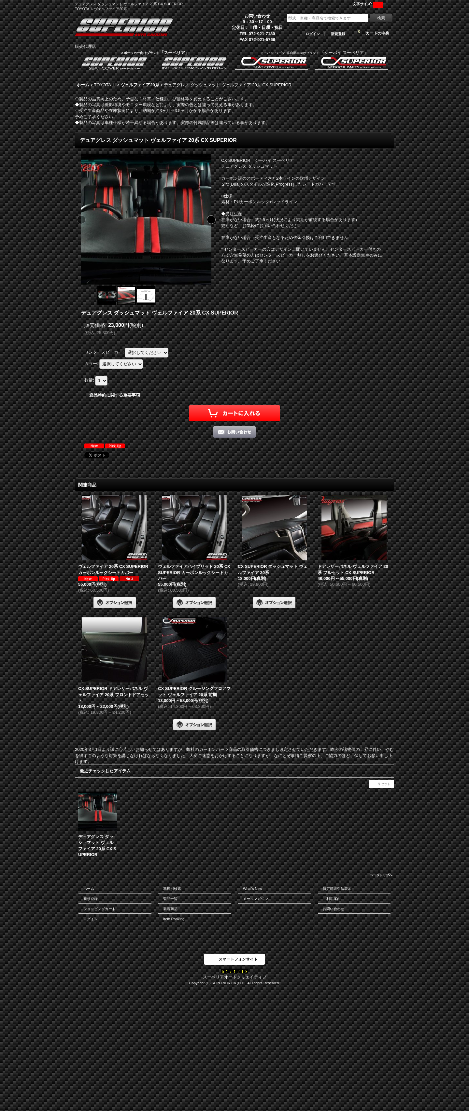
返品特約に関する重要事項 (114, 395)
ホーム (88, 889)
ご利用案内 (332, 899)
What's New (252, 889)
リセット (384, 784)
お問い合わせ (333, 909)
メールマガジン (255, 899)
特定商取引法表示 (337, 889)
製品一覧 (170, 899)
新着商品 (170, 909)
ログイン (313, 34)
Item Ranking (173, 919)
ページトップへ (381, 875)
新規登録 (338, 34)
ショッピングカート (99, 909)
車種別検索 (172, 889)
